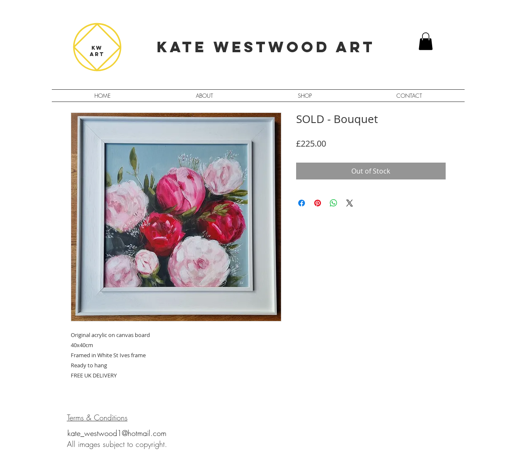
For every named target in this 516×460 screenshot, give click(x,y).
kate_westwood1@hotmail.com (116, 433)
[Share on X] (350, 203)
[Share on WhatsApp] (334, 203)
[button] (425, 41)
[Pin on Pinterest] (318, 203)
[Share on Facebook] (302, 203)
